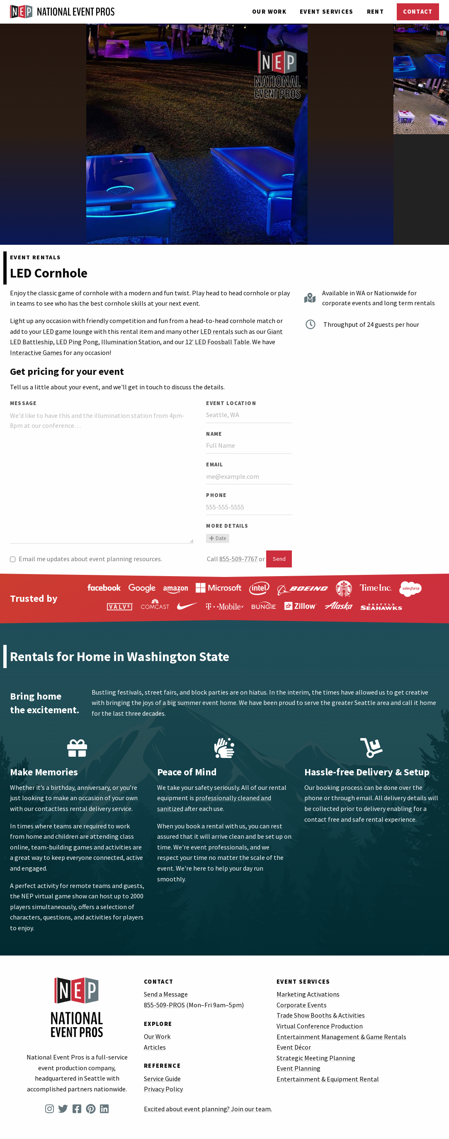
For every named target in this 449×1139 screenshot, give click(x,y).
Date (217, 538)
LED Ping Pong (77, 342)
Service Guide (162, 1078)
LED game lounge (67, 331)
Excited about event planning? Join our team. (208, 1109)
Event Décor (294, 1047)
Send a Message (166, 994)
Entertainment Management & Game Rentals (341, 1037)
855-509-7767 (238, 559)
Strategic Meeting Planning (316, 1058)
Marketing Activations (308, 994)
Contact (417, 11)
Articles (155, 1047)
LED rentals (216, 331)
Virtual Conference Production (320, 1026)
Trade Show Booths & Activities (321, 1015)
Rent (375, 11)
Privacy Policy (163, 1089)
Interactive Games (36, 352)
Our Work (269, 11)
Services (327, 11)
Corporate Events (302, 1005)
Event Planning (298, 1068)
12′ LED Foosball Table (217, 342)
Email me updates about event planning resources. (86, 559)
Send (279, 558)
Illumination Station (130, 342)
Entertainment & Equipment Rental (328, 1079)
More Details (227, 525)
